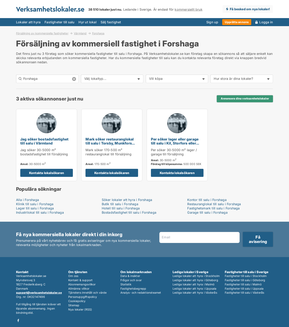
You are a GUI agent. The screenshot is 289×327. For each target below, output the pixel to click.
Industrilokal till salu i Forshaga (40, 212)
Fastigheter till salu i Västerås (244, 292)
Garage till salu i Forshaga (207, 212)
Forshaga (98, 33)
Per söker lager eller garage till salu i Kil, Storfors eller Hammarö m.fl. (175, 143)
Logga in (266, 22)
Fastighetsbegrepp (133, 288)
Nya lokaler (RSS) (80, 309)
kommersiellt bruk (188, 9)
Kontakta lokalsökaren (46, 173)
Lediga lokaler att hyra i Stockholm (196, 276)
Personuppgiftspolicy (82, 296)
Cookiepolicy (76, 301)
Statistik (125, 284)
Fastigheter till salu (59, 22)
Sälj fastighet (111, 22)
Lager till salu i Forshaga (35, 208)
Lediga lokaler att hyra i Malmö (193, 284)
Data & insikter (130, 276)
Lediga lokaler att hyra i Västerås (195, 292)
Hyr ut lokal (87, 22)
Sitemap (73, 305)
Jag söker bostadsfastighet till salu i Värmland (44, 141)
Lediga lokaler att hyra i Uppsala (195, 288)
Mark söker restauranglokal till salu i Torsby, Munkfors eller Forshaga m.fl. (109, 143)
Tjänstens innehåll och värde (87, 292)
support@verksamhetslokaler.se (39, 292)
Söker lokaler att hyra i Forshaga (127, 200)
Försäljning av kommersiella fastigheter (42, 33)
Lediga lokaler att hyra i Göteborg (195, 280)
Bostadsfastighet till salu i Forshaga (129, 212)
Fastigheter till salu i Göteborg (245, 280)
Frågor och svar (131, 280)
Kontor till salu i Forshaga (206, 200)
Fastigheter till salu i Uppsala (244, 288)
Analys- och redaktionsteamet (140, 292)
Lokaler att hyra (28, 22)
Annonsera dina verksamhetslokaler (245, 98)
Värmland (80, 33)
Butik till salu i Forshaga (120, 204)
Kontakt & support (80, 280)
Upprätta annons (237, 22)
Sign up (212, 22)
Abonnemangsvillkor (82, 284)
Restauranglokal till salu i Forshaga (214, 204)
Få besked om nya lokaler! (250, 9)
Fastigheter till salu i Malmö (243, 284)
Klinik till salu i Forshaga (34, 204)
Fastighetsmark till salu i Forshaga (213, 208)
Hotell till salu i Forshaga (121, 208)
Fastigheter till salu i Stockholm (246, 276)
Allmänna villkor (78, 288)
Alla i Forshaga (27, 200)
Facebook (18, 320)
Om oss (73, 276)
